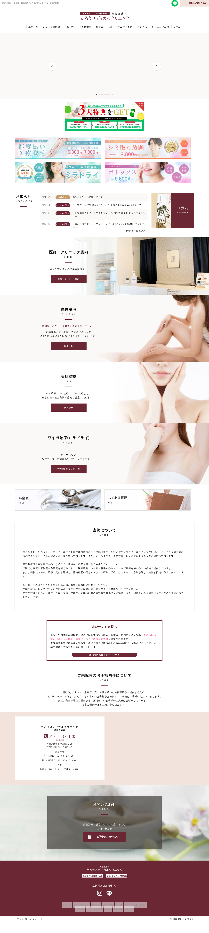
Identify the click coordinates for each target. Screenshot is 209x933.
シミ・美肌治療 (51, 26)
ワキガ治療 (85, 26)
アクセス (142, 26)
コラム (177, 26)
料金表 (99, 26)
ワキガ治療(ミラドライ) (71, 473)
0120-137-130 (152, 739)
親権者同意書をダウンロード (104, 658)
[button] (52, 66)
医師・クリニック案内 (120, 26)
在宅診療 (132, 913)
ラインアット (109, 897)
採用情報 (119, 913)
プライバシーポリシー (28, 923)
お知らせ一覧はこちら (136, 231)
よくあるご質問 (160, 26)
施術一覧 (33, 26)
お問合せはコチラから (108, 840)
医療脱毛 (69, 26)
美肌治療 (75, 410)
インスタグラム (99, 897)
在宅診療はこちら (198, 3)
